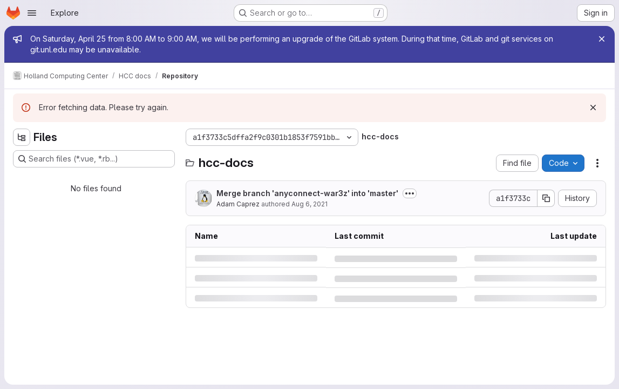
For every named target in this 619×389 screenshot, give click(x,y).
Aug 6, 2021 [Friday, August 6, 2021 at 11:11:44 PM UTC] (309, 204)
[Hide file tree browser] (21, 137)
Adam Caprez (238, 204)
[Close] (601, 38)
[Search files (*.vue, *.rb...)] (94, 158)
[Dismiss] (593, 107)
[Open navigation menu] (31, 13)
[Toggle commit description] (410, 193)
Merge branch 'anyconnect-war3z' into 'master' (307, 193)
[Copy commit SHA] (546, 198)
